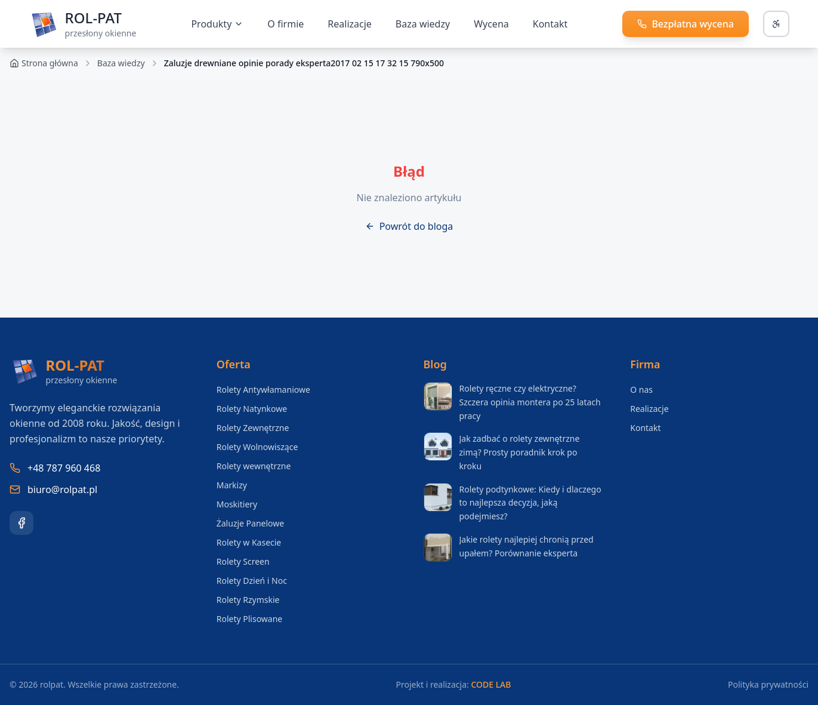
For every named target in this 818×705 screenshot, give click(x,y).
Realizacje (350, 23)
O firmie (285, 23)
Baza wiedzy (121, 63)
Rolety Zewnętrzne (253, 427)
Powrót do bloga (409, 226)
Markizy (232, 485)
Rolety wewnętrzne (254, 466)
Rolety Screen (243, 561)
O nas (641, 389)
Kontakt (550, 23)
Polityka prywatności (768, 684)
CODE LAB (491, 684)
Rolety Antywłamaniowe (263, 389)
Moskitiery (237, 504)
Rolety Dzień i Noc (252, 580)
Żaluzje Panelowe (250, 523)
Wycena (491, 23)
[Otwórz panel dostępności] (776, 24)
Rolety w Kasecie (249, 542)
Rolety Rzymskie (248, 599)
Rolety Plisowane (250, 618)
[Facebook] (21, 523)
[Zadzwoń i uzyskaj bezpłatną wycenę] (685, 24)
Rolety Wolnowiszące (257, 446)
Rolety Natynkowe (252, 408)
